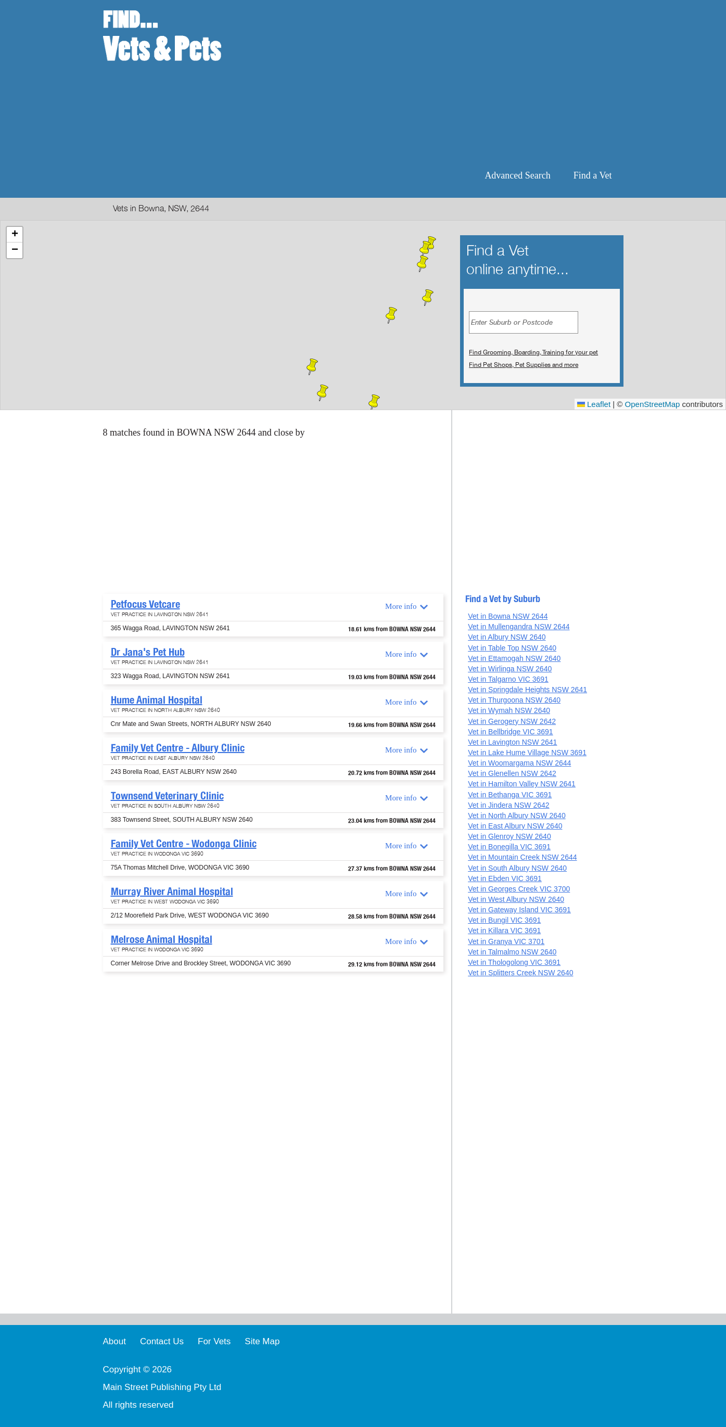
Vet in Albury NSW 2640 (506, 637)
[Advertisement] (430, 83)
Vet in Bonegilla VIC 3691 (509, 847)
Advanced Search (517, 175)
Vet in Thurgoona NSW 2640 (514, 700)
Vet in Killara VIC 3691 (504, 930)
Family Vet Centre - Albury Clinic (178, 748)
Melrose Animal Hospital (161, 939)
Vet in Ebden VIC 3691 (505, 878)
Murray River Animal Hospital (172, 891)
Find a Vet (593, 175)
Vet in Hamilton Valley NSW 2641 (522, 784)
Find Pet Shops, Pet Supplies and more (523, 364)
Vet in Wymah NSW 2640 (509, 710)
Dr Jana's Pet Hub (148, 652)
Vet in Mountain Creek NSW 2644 (522, 857)
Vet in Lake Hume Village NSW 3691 (527, 752)
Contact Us (162, 1341)
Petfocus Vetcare (145, 604)
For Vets (214, 1341)
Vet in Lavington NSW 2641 (512, 742)
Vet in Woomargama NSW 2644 (519, 763)
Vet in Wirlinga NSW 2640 (510, 669)
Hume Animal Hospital (156, 700)
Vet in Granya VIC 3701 (506, 941)
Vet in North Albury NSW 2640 (517, 815)
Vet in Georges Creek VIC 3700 (519, 889)
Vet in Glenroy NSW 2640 (509, 836)
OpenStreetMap (652, 404)
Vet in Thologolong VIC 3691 (514, 962)
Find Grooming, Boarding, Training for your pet (533, 352)
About (114, 1341)
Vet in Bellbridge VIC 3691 (510, 732)
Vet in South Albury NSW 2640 (517, 868)
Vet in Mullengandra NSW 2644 (518, 626)
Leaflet (593, 404)
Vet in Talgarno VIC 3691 (508, 679)
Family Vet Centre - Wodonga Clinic (184, 843)
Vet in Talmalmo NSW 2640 (512, 952)
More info (400, 606)
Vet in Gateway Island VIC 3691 (519, 910)
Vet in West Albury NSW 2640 (516, 899)
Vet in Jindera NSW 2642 (508, 805)
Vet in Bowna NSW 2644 (507, 616)
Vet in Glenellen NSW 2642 (512, 773)
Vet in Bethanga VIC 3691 (510, 795)
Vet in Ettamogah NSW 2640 (514, 658)
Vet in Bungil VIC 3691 (504, 920)
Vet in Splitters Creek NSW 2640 (520, 973)
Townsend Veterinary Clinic (167, 795)
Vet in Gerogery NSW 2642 (512, 721)
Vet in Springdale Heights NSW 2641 (527, 689)
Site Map (262, 1341)
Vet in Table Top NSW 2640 (512, 648)
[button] (425, 249)
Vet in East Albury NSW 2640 (515, 826)
